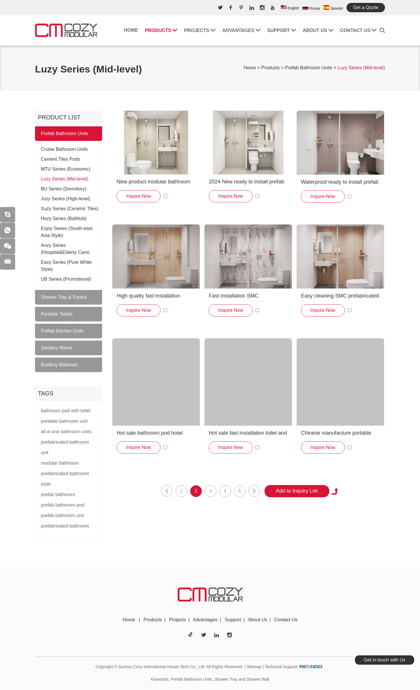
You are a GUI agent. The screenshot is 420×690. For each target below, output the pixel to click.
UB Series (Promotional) (66, 279)
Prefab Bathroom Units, (192, 679)
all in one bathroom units (66, 431)
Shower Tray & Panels (64, 297)
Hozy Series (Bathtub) (64, 218)
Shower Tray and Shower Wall (241, 679)
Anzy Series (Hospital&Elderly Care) (65, 249)
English (290, 7)
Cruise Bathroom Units (64, 149)
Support (281, 30)
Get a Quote (365, 7)
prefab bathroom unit (62, 515)
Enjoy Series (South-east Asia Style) (66, 232)
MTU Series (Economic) (65, 169)
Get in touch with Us (384, 659)
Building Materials (59, 364)
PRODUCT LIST (59, 117)
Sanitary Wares (57, 347)
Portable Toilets (57, 314)
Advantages (241, 30)
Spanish (333, 7)
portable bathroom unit (64, 421)
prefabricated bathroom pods (65, 478)
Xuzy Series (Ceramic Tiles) (69, 208)
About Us (318, 30)
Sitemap (253, 666)
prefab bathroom (58, 494)
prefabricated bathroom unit (65, 447)
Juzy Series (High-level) (65, 198)
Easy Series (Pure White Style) (66, 266)
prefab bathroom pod (62, 505)
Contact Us (358, 30)
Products (161, 30)
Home (131, 30)
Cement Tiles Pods (60, 159)
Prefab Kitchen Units (62, 330)
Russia (311, 7)
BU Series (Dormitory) (63, 188)
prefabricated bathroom (65, 525)
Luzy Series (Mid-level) (361, 67)
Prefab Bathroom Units (308, 67)
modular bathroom (60, 463)
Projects (199, 30)
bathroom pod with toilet (65, 410)
